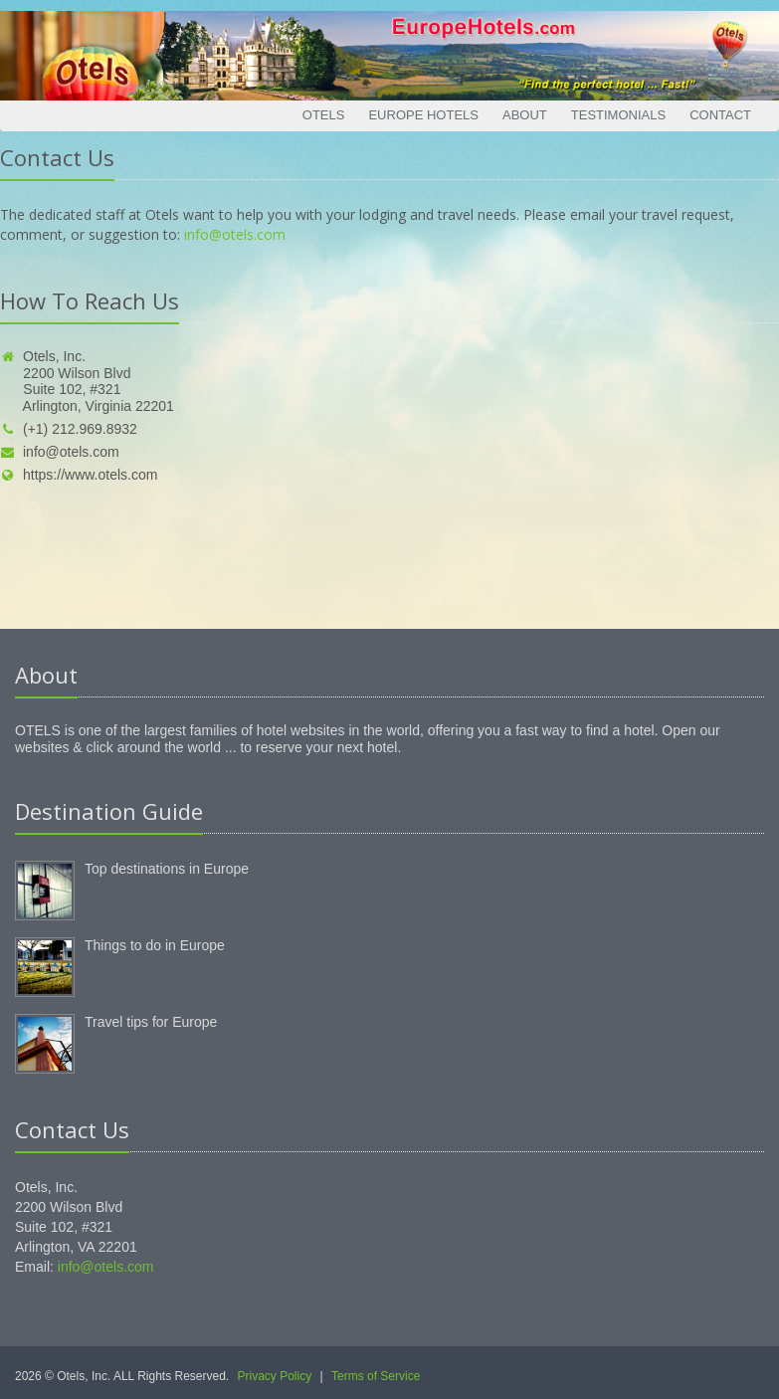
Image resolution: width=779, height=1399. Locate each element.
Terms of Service (375, 1376)
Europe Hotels (423, 114)
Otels (323, 114)
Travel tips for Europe (151, 1022)
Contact (720, 114)
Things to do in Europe (155, 945)
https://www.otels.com (78, 475)
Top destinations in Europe (167, 869)
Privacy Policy (275, 1376)
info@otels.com (235, 234)
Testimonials (618, 114)
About (524, 114)
